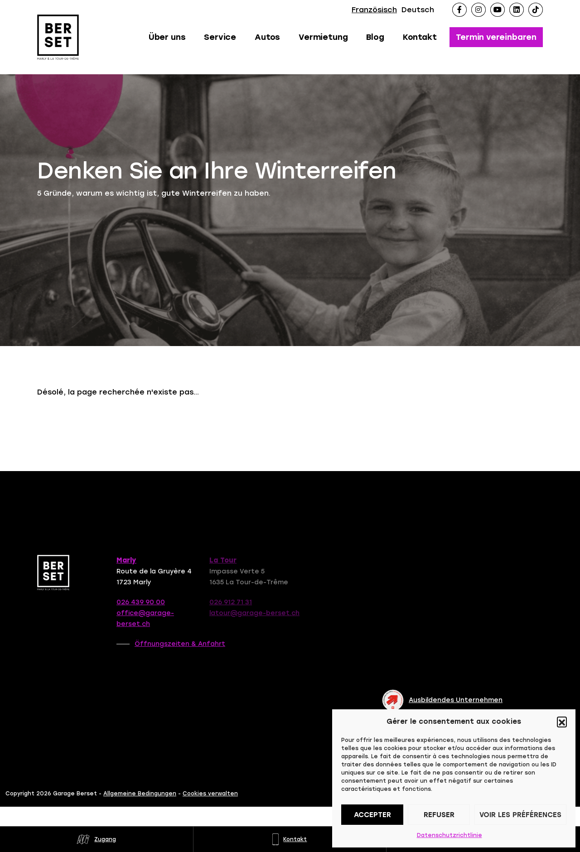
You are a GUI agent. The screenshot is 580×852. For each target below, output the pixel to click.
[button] (561, 721)
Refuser (439, 815)
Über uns (167, 37)
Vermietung (323, 37)
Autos (267, 37)
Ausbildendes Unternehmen (442, 700)
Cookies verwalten (210, 804)
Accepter (372, 815)
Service (220, 37)
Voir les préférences (520, 815)
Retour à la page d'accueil (107, 421)
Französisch (374, 9)
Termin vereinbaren (496, 37)
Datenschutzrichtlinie (449, 835)
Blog (375, 37)
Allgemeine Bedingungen (139, 804)
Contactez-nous (227, 421)
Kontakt (420, 37)
